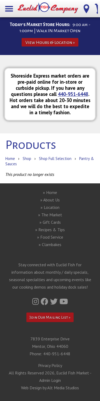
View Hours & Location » (50, 42)
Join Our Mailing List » (50, 317)
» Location (50, 207)
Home (10, 158)
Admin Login (50, 380)
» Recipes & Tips (50, 229)
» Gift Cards (50, 222)
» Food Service (50, 237)
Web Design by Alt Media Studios (50, 387)
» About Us (50, 199)
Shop (27, 158)
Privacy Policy (50, 365)
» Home (50, 192)
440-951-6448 (73, 94)
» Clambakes (50, 244)
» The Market (50, 214)
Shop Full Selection (55, 158)
